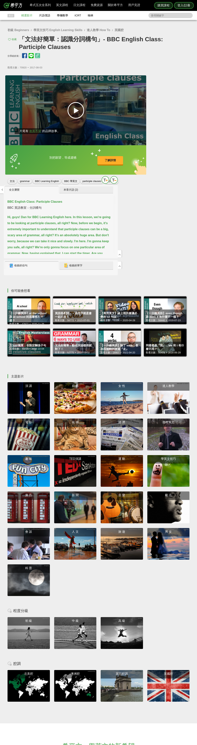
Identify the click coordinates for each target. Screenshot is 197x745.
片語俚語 (44, 15)
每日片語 (103, 702)
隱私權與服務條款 (144, 695)
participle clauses (92, 177)
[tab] (138, 80)
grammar (25, 177)
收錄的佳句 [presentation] (136, 156)
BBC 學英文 (70, 177)
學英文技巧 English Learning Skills (57, 30)
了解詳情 (87, 158)
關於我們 (121, 702)
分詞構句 (15, 184)
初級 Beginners (18, 30)
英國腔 (119, 30)
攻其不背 (34, 127)
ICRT (78, 15)
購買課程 (163, 5)
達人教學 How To (98, 30)
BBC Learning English (47, 177)
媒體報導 (121, 706)
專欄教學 (62, 15)
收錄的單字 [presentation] (168, 156)
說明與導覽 (140, 699)
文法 (12, 177)
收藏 (14, 39)
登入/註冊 (183, 5)
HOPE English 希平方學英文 (67, 673)
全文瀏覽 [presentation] (132, 79)
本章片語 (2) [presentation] (166, 79)
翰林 (90, 15)
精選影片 (27, 15)
